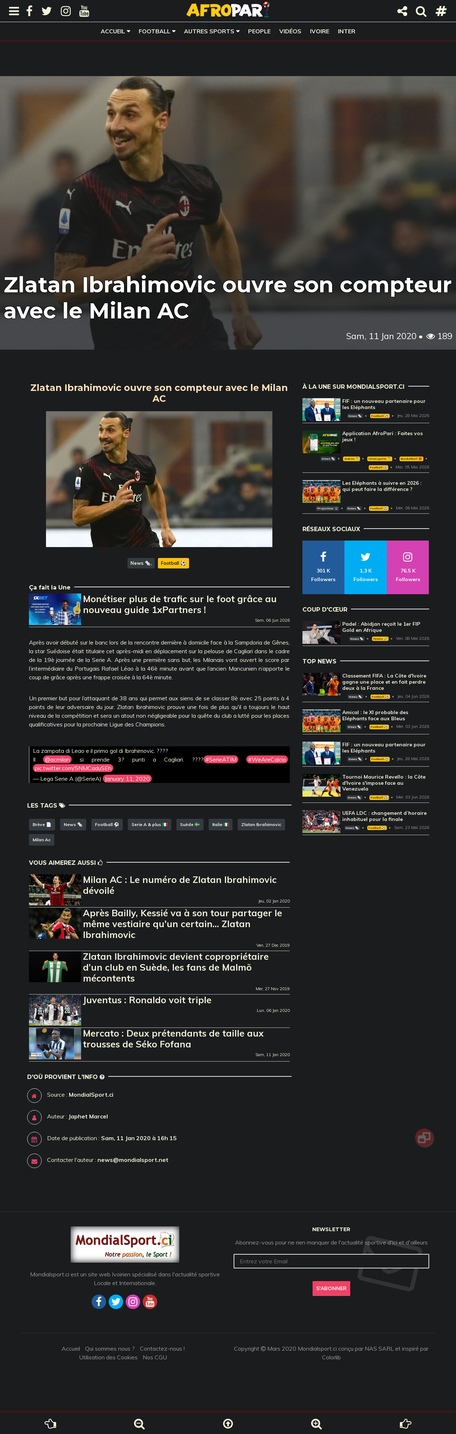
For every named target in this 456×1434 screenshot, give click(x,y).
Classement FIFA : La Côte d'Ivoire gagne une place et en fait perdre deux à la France (384, 681)
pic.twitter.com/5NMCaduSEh (73, 768)
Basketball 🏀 (411, 458)
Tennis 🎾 (380, 639)
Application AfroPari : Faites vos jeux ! (382, 436)
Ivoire (319, 31)
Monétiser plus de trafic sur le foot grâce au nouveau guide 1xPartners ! (180, 604)
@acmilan (57, 759)
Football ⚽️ (173, 563)
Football (154, 31)
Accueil (113, 31)
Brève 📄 (42, 824)
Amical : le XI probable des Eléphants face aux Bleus (375, 715)
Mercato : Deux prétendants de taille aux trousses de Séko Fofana (173, 1038)
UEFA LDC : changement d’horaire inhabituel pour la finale (384, 816)
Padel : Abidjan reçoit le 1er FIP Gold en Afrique (381, 627)
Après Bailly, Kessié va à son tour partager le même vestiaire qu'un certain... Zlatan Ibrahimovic (182, 923)
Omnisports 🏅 (379, 458)
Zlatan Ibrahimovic (261, 824)
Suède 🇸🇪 (190, 824)
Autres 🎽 (351, 458)
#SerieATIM (221, 759)
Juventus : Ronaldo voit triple (147, 999)
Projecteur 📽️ (327, 508)
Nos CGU (155, 1357)
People (259, 31)
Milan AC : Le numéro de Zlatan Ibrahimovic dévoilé (180, 885)
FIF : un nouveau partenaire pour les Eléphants (384, 404)
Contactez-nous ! (162, 1348)
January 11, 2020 (127, 778)
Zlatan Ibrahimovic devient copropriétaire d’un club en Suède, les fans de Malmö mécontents (176, 967)
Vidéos (290, 31)
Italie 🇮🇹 (220, 824)
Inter (346, 31)
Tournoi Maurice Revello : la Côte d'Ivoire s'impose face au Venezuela (384, 783)
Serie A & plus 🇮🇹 (149, 824)
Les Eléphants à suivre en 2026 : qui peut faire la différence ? (382, 486)
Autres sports (209, 31)
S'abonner (331, 1288)
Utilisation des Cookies (108, 1357)
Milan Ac (42, 839)
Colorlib (331, 1357)
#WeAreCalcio (267, 759)
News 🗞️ (140, 563)
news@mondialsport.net (132, 1159)
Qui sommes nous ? (110, 1348)
